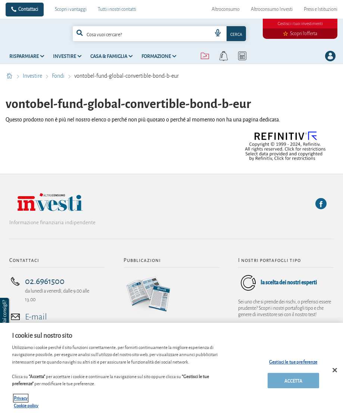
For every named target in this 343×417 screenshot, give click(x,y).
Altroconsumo (226, 9)
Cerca (236, 34)
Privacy (21, 401)
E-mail (36, 316)
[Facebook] (321, 203)
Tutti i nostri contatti (117, 9)
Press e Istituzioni (320, 9)
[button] (5, 313)
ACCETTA (293, 383)
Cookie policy (26, 409)
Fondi (59, 76)
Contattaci (28, 9)
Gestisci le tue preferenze (293, 365)
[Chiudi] (335, 373)
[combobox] (159, 33)
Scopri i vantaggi (71, 9)
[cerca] (132, 33)
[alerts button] (223, 56)
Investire (33, 76)
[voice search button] (217, 33)
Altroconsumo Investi (272, 9)
